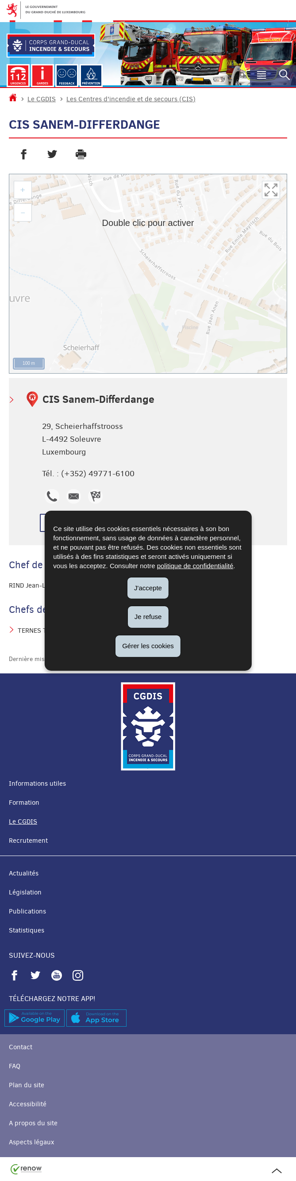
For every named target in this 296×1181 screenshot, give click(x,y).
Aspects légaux (31, 1142)
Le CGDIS (41, 99)
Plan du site (26, 1085)
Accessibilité (27, 1104)
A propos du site (33, 1123)
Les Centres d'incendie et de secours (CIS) (131, 99)
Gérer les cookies (148, 646)
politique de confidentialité (195, 565)
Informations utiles (37, 783)
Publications (27, 911)
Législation (25, 892)
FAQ (14, 1066)
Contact (20, 1047)
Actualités (23, 873)
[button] (261, 76)
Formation (24, 802)
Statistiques (26, 930)
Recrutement (28, 840)
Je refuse (148, 616)
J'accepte (148, 587)
